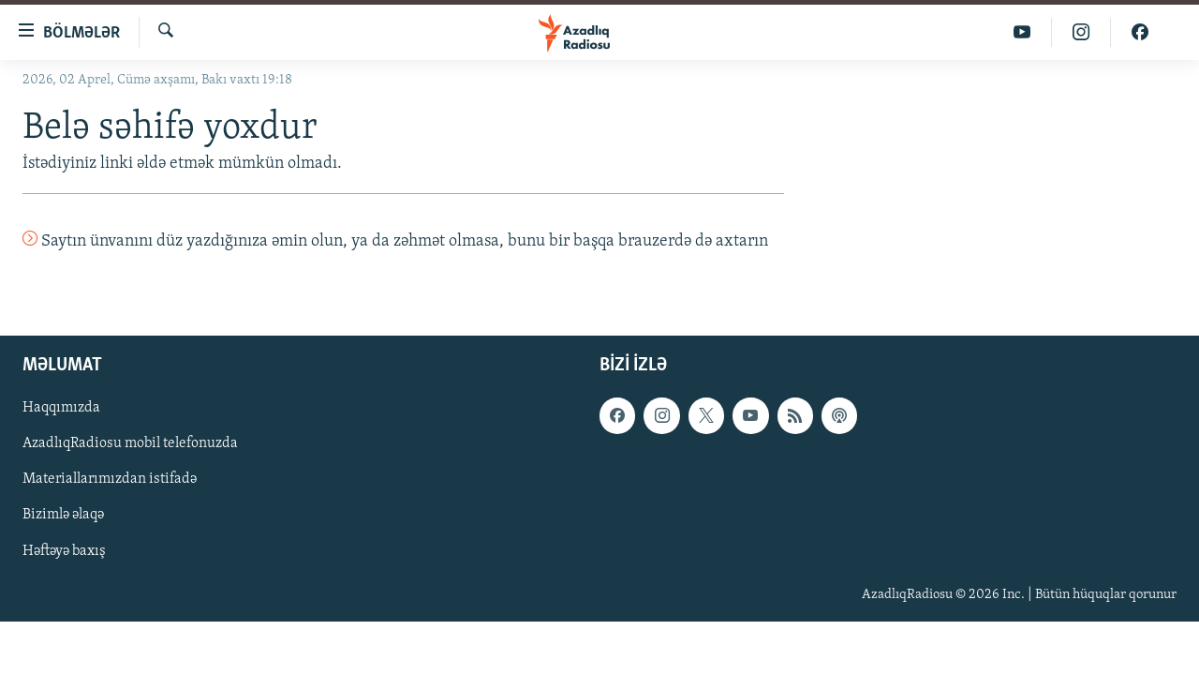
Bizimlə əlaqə (63, 514)
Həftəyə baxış (64, 550)
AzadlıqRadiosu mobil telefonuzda (130, 443)
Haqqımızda (61, 407)
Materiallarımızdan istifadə (109, 479)
